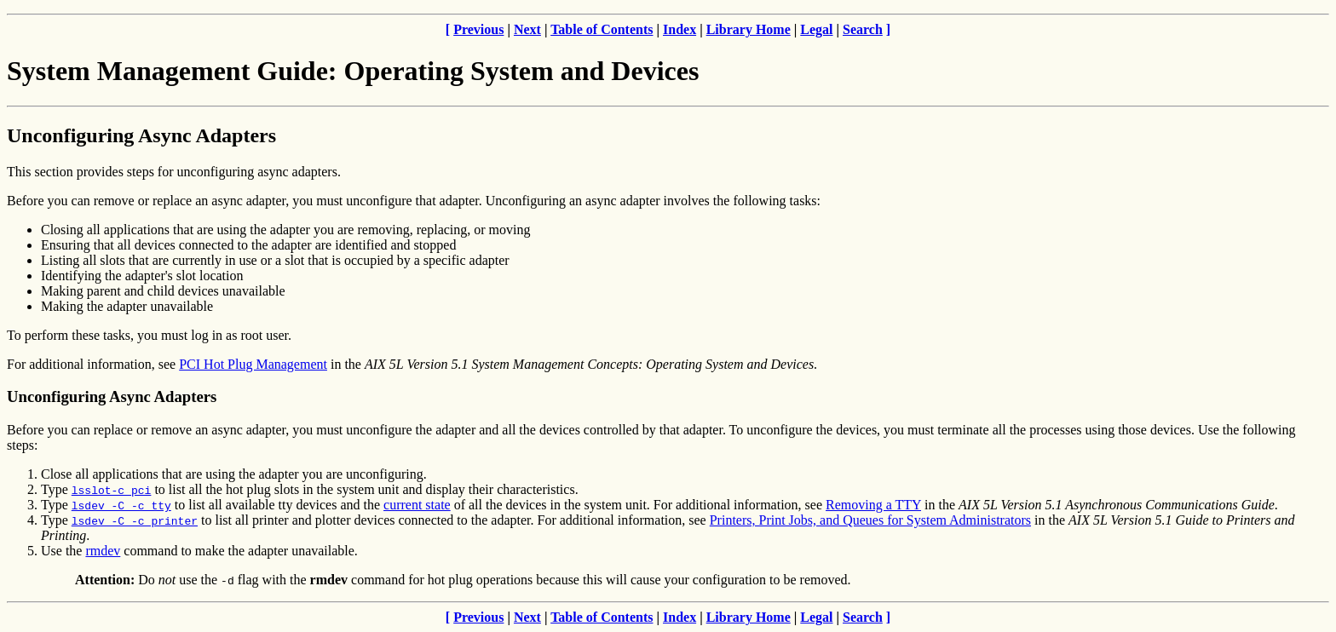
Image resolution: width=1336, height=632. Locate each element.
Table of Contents (601, 29)
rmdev (102, 550)
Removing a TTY (873, 504)
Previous (478, 29)
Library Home (748, 29)
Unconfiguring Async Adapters (141, 135)
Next (527, 29)
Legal (816, 29)
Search (863, 29)
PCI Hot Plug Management (253, 364)
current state (417, 504)
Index (679, 29)
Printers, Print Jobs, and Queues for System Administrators (870, 520)
